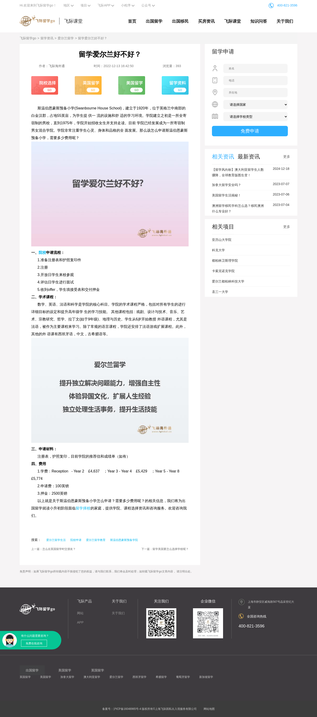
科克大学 (218, 250)
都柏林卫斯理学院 (225, 260)
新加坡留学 (206, 677)
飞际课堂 (73, 21)
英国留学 (25, 677)
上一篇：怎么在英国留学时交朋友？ (53, 549)
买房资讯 (206, 21)
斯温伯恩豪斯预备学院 (124, 540)
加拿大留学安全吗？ (226, 185)
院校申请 (75, 540)
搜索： (36, 540)
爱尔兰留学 (66, 38)
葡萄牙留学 (183, 677)
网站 (80, 613)
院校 (42, 253)
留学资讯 (46, 38)
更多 (286, 156)
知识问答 (258, 21)
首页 (132, 21)
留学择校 (83, 508)
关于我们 (285, 21)
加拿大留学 (67, 677)
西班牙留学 (139, 677)
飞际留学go (28, 38)
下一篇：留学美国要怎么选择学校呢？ (165, 549)
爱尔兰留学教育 (96, 540)
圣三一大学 (220, 292)
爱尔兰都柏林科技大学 (228, 281)
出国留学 (154, 21)
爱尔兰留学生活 (56, 540)
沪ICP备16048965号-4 (127, 709)
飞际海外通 (57, 66)
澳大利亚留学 (92, 677)
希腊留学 (161, 677)
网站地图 (209, 709)
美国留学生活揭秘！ (226, 195)
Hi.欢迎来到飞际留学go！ (38, 5)
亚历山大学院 (221, 240)
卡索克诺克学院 (223, 271)
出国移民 (180, 21)
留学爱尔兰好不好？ (92, 38)
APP (80, 622)
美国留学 (45, 677)
